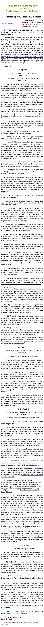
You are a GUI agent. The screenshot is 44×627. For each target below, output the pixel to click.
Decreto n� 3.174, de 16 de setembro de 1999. (22, 105)
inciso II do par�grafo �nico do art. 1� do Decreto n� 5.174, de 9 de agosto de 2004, (22, 57)
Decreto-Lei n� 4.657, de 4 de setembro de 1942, (21, 156)
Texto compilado (7, 23)
